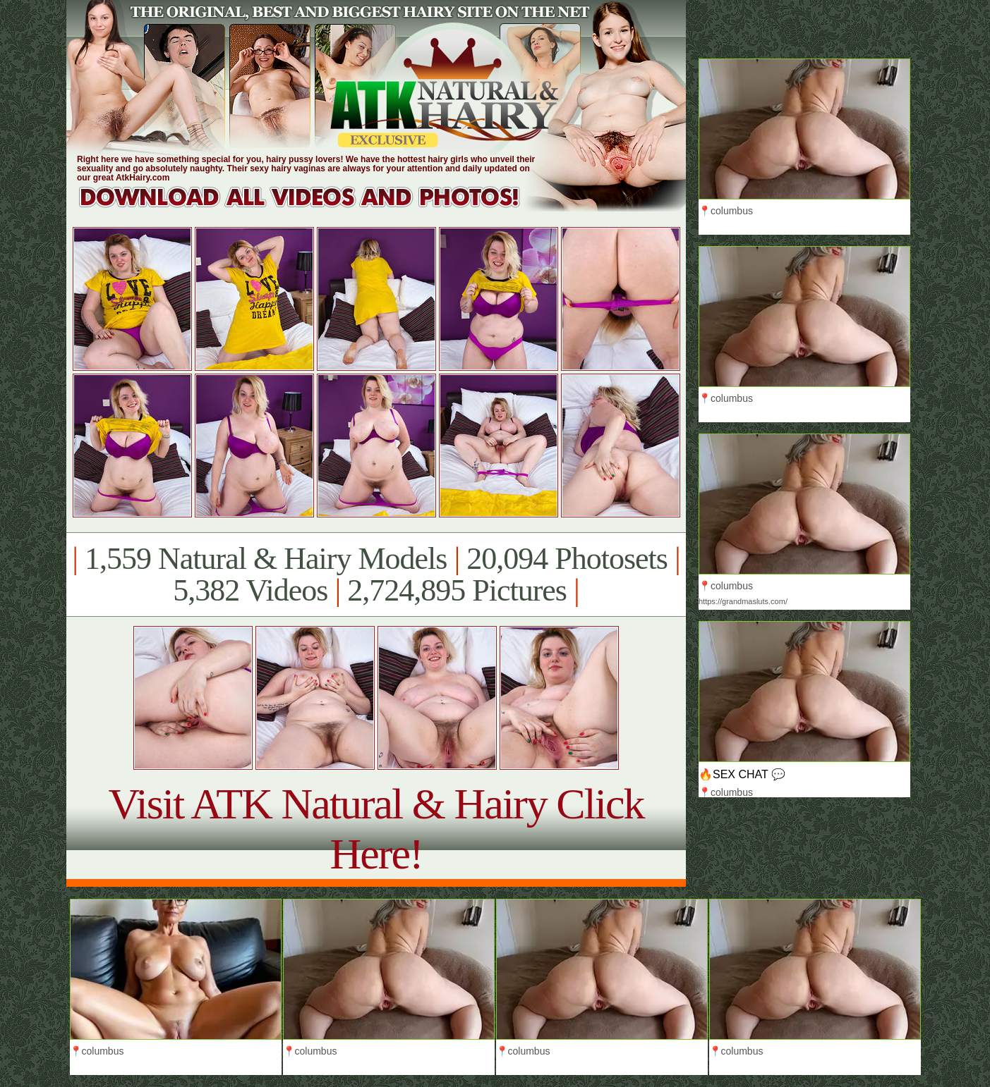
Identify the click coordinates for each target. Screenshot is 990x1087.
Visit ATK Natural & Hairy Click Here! (376, 829)
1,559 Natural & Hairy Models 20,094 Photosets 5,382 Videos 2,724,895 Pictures (376, 574)
